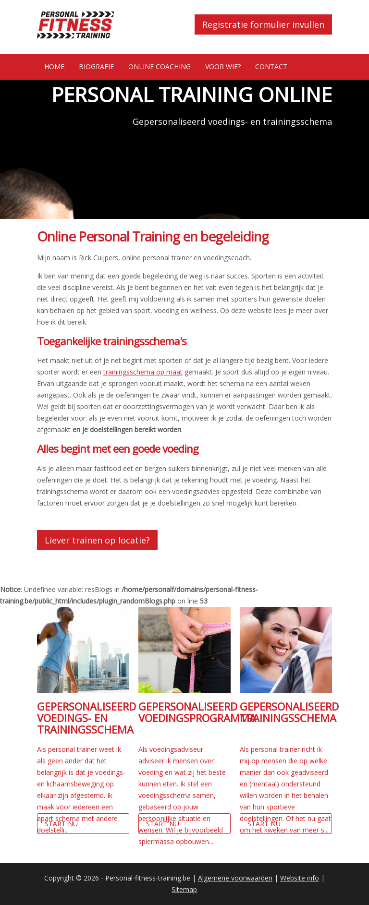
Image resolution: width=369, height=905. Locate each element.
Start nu (61, 823)
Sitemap (184, 889)
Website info (299, 877)
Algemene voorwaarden (235, 877)
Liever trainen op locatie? (97, 540)
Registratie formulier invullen (263, 24)
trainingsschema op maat (143, 371)
